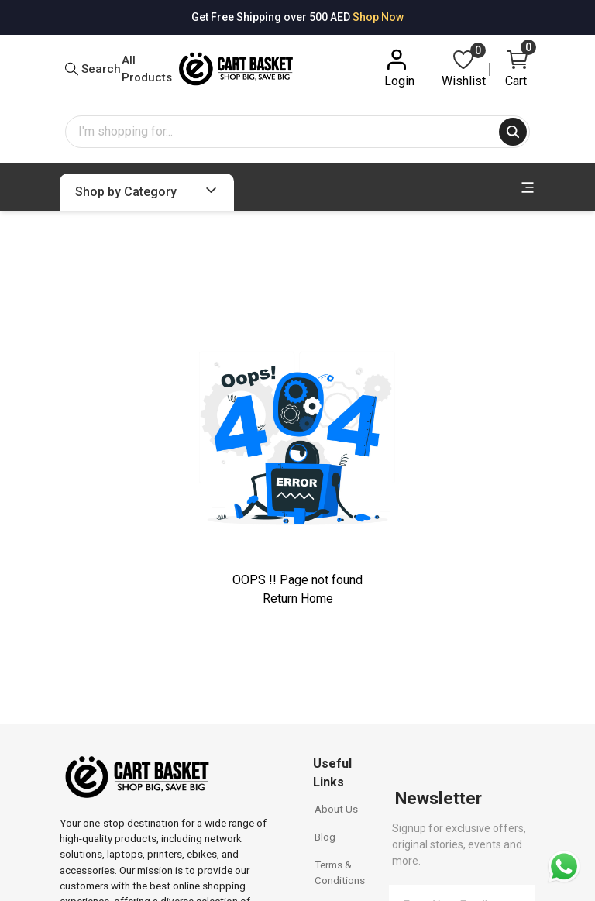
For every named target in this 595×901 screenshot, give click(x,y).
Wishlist (464, 67)
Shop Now (378, 17)
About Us (336, 809)
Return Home (298, 598)
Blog (325, 837)
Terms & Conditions (340, 872)
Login (399, 67)
